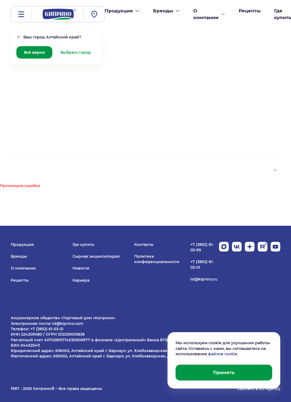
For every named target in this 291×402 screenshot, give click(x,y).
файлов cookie (222, 353)
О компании (23, 268)
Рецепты (20, 280)
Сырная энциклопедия (96, 256)
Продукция (22, 244)
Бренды (19, 256)
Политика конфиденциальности (156, 259)
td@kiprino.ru (203, 279)
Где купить (83, 244)
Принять (224, 372)
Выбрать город (75, 52)
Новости (80, 268)
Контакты (144, 244)
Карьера (80, 280)
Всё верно (34, 52)
